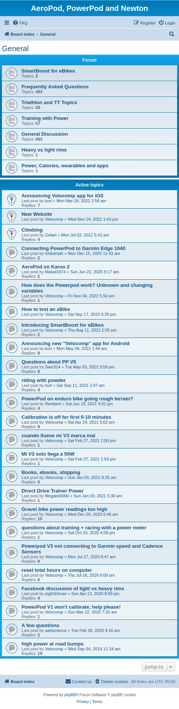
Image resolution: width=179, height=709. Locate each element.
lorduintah (54, 253)
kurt (48, 200)
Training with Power (45, 118)
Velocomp (54, 219)
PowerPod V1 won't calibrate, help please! (71, 607)
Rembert (53, 403)
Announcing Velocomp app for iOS (62, 195)
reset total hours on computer (56, 570)
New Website (36, 214)
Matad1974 (55, 272)
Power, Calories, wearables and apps (65, 165)
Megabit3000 (57, 496)
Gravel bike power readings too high (64, 509)
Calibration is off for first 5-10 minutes (66, 417)
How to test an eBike (45, 309)
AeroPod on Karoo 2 (45, 267)
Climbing (32, 230)
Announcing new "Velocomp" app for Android (75, 343)
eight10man (56, 593)
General (15, 48)
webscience (55, 630)
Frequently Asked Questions (55, 86)
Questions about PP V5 (48, 362)
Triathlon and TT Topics (49, 102)
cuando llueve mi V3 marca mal (58, 435)
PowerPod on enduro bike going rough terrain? (77, 398)
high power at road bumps (52, 644)
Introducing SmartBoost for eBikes (62, 325)
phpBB (70, 695)
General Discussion (44, 134)
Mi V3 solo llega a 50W (48, 454)
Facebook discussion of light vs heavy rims (72, 588)
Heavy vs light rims (44, 150)
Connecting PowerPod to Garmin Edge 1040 (73, 248)
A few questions (40, 625)
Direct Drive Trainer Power (52, 491)
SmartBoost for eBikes (48, 71)
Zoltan (51, 235)
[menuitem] (20, 22)
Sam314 (52, 367)
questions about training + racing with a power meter (84, 527)
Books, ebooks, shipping (50, 472)
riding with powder (43, 380)
